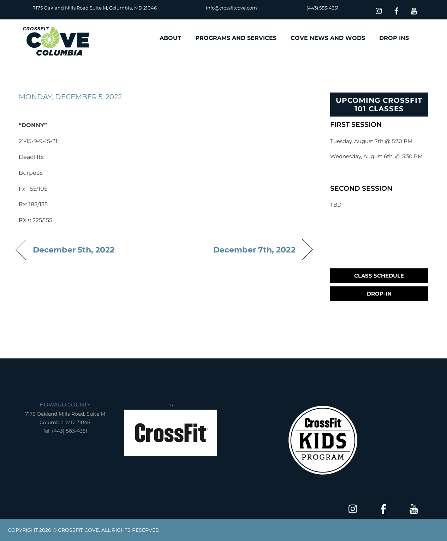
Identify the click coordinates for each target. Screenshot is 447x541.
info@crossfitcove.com (231, 8)
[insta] (379, 10)
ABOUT (170, 38)
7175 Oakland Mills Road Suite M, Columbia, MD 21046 (95, 8)
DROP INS (394, 38)
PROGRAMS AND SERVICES (235, 38)
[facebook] (396, 10)
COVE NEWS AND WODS (328, 38)
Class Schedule (379, 275)
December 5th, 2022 (74, 249)
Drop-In (379, 293)
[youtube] (414, 10)
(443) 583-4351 (322, 8)
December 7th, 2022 (254, 249)
